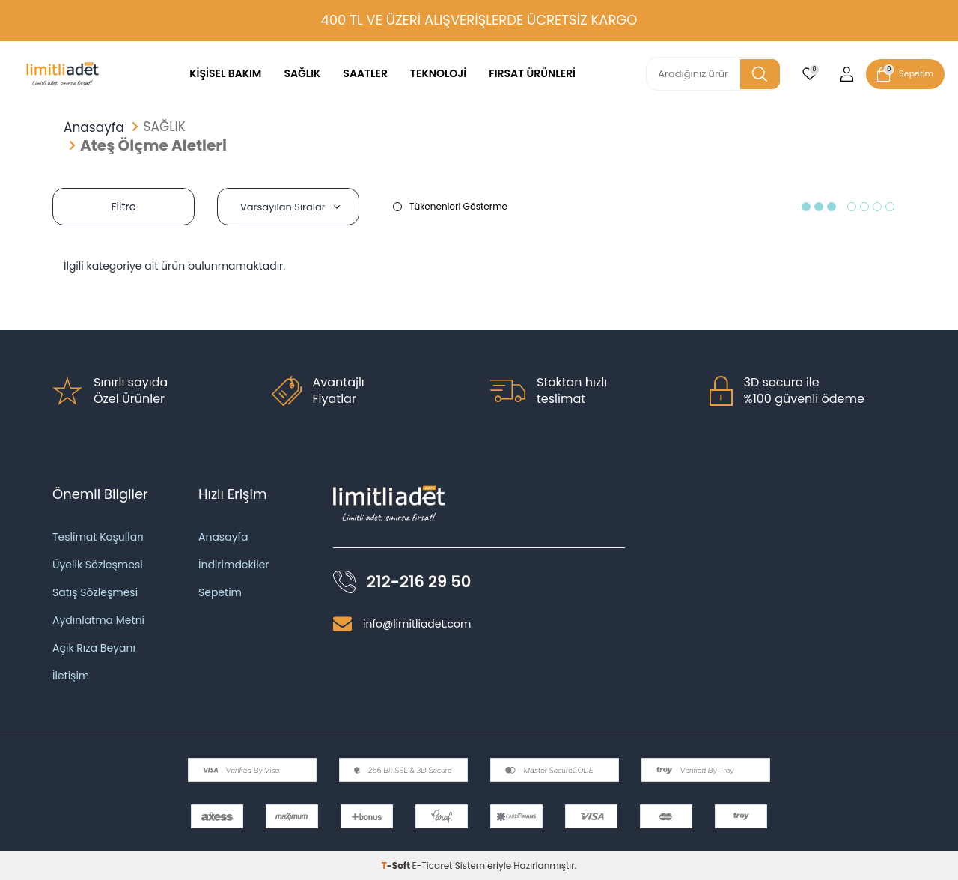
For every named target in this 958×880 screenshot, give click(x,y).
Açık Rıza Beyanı (93, 647)
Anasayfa (94, 127)
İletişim (70, 675)
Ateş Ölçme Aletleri (153, 145)
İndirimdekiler (233, 564)
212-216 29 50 (419, 581)
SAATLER (365, 73)
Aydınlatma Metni (98, 620)
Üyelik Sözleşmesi (97, 564)
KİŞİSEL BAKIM (225, 73)
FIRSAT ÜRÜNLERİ (532, 73)
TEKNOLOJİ (438, 73)
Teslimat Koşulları (98, 536)
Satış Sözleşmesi (95, 592)
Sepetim (220, 592)
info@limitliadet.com (417, 623)
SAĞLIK (302, 73)
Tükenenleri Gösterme (450, 207)
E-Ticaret (432, 865)
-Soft (397, 865)
